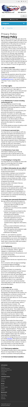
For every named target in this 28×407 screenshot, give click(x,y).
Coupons (3, 373)
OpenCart (8, 404)
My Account (3, 394)
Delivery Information (5, 368)
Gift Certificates (4, 387)
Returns (2, 380)
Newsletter (3, 398)
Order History (4, 395)
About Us (3, 367)
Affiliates (3, 388)
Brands (2, 385)
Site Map (3, 381)
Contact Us (3, 378)
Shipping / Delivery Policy (6, 370)
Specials (3, 390)
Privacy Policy (10, 28)
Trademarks (3, 374)
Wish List (3, 397)
